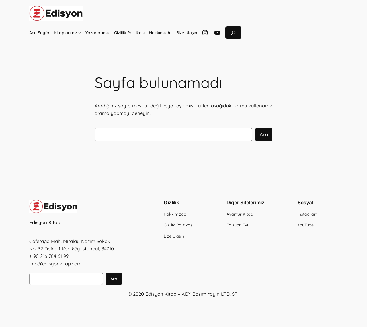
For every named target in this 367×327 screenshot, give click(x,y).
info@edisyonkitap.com (55, 264)
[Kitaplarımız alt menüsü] (79, 32)
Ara (264, 134)
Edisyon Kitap (44, 222)
